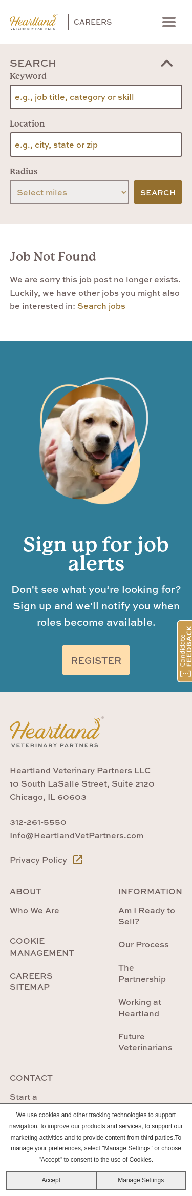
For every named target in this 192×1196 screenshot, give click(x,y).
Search (33, 63)
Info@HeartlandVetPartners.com (76, 835)
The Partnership (142, 973)
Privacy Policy (47, 859)
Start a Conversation (37, 1102)
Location (27, 124)
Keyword (28, 76)
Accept (50, 1180)
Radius (24, 171)
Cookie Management (42, 946)
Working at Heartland (139, 1007)
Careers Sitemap (31, 981)
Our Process (143, 944)
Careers (93, 22)
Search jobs (101, 306)
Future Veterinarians (145, 1041)
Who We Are (34, 910)
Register (96, 660)
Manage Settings (141, 1180)
